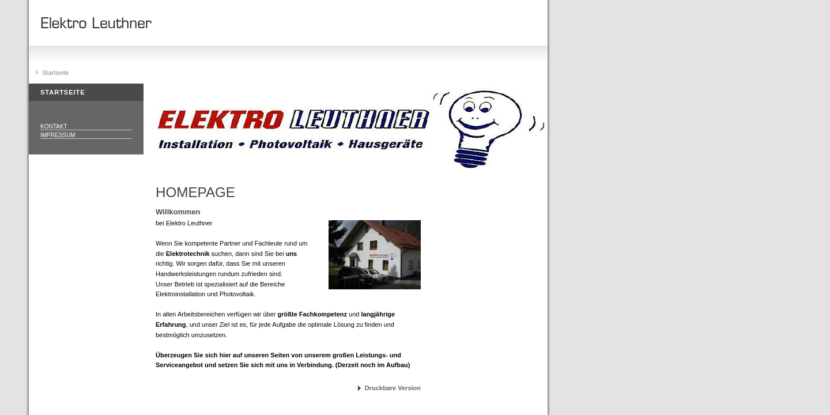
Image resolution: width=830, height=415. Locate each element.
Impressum (58, 135)
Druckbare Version (393, 387)
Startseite (55, 72)
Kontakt (53, 126)
